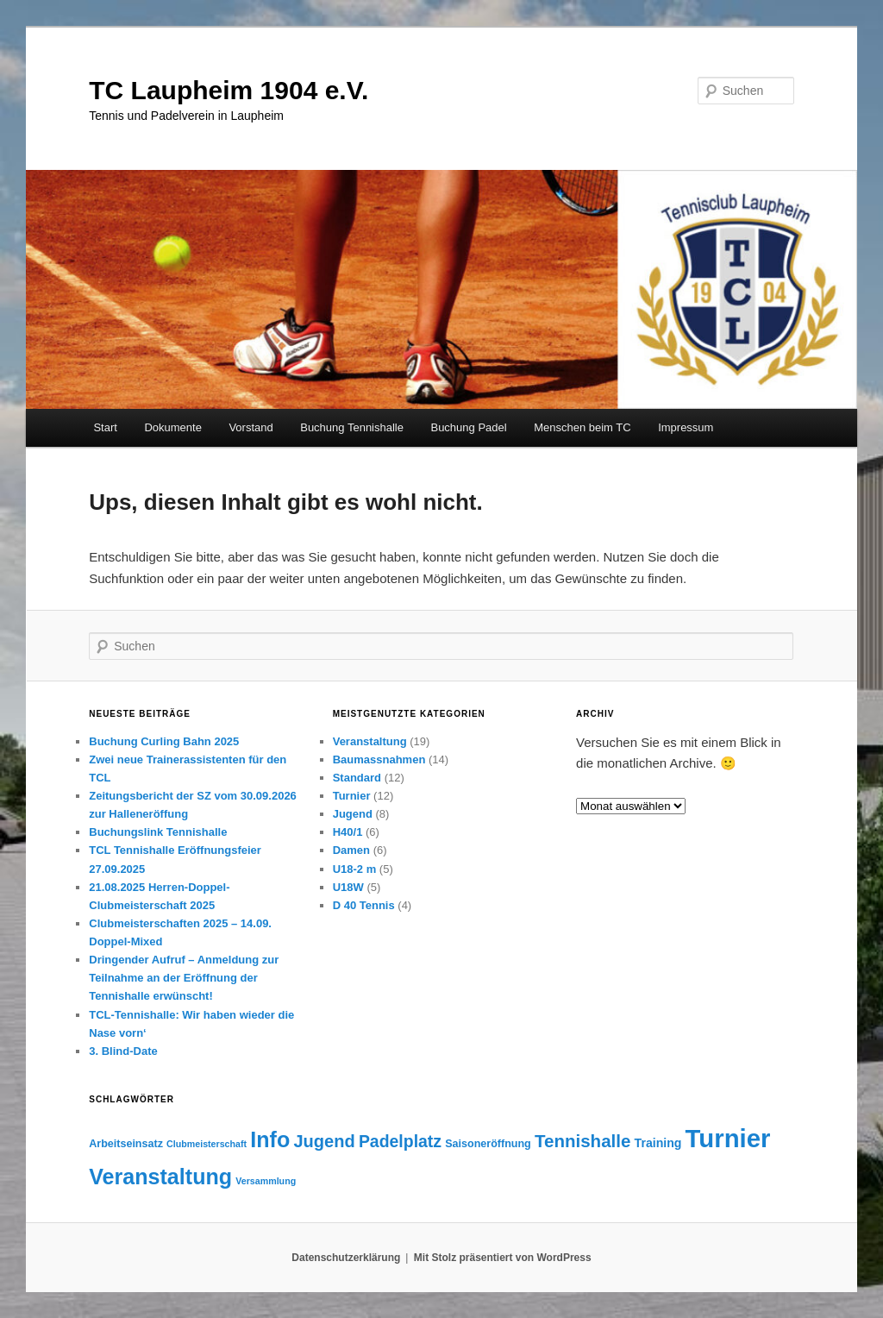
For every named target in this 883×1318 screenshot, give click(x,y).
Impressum (685, 427)
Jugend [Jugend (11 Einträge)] (323, 1141)
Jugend (353, 813)
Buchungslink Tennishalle (158, 831)
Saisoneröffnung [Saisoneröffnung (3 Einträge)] (488, 1144)
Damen (351, 850)
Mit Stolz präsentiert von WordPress (503, 1258)
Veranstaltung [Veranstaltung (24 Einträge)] (160, 1176)
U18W (348, 887)
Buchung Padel (468, 427)
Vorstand (250, 427)
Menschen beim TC (582, 427)
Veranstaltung (370, 741)
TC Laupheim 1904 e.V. (228, 90)
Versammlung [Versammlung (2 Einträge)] (265, 1181)
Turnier (352, 795)
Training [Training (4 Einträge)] (658, 1143)
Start (104, 427)
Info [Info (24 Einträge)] (270, 1139)
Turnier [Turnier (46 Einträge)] (728, 1138)
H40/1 (348, 831)
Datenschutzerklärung (345, 1258)
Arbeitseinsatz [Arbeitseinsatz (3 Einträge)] (126, 1144)
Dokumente (172, 427)
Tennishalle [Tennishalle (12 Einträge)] (582, 1141)
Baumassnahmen (379, 759)
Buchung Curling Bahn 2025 (164, 741)
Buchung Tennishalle (352, 427)
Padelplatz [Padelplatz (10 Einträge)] (400, 1141)
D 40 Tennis (364, 905)
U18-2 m (355, 869)
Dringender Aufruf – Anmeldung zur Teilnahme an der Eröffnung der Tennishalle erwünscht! (184, 977)
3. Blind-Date (123, 1051)
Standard (357, 777)
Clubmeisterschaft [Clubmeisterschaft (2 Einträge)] (206, 1144)
